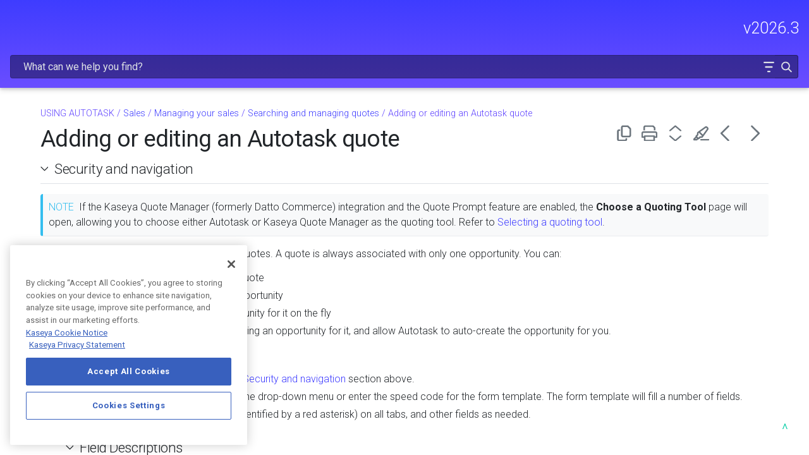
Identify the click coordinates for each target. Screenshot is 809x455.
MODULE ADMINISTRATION (86, 106)
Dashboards (90, 155)
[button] (759, 27)
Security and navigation (285, 136)
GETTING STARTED (86, 79)
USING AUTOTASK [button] (86, 132)
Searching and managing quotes (475, 80)
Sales (90, 194)
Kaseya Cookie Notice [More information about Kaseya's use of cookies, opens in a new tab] (66, 332)
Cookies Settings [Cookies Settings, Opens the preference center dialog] (129, 405)
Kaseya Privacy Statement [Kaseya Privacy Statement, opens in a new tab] (77, 344)
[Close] (231, 264)
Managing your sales (93, 232)
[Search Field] (609, 27)
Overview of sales (93, 212)
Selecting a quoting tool (324, 204)
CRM (90, 175)
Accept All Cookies (128, 371)
